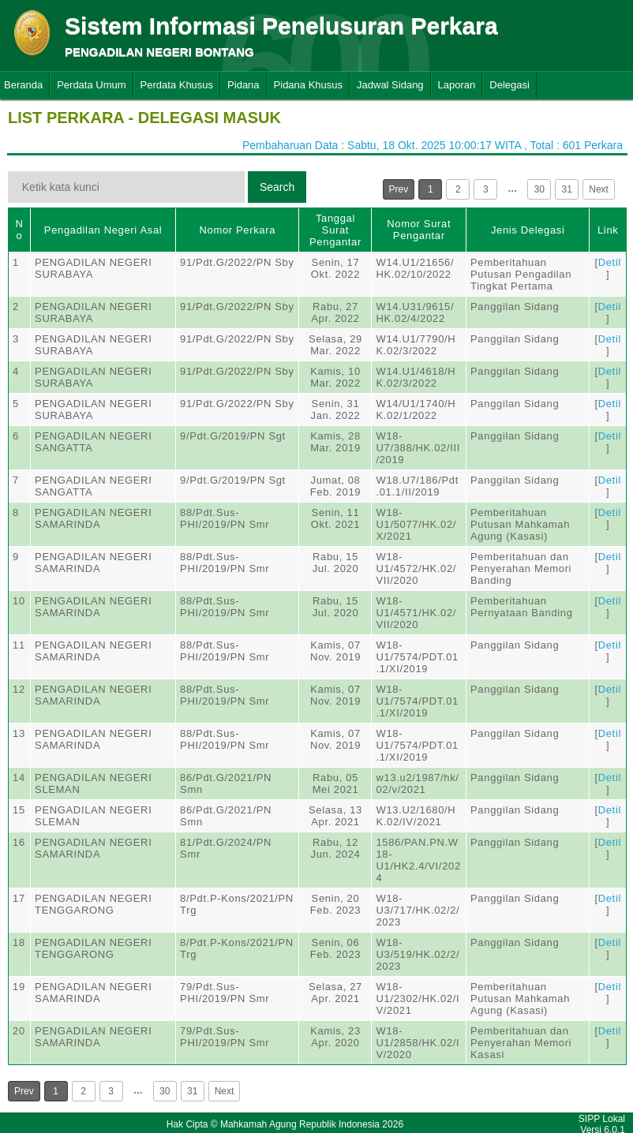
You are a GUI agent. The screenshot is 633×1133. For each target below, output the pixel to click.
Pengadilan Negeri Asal (103, 230)
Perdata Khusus (177, 85)
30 (539, 189)
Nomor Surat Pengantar (419, 229)
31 (567, 189)
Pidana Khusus (308, 85)
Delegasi (509, 85)
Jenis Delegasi (528, 230)
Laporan (457, 85)
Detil (609, 262)
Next (599, 189)
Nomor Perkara (237, 230)
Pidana (243, 85)
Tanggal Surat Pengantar (335, 230)
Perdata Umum (91, 85)
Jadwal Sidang (390, 85)
